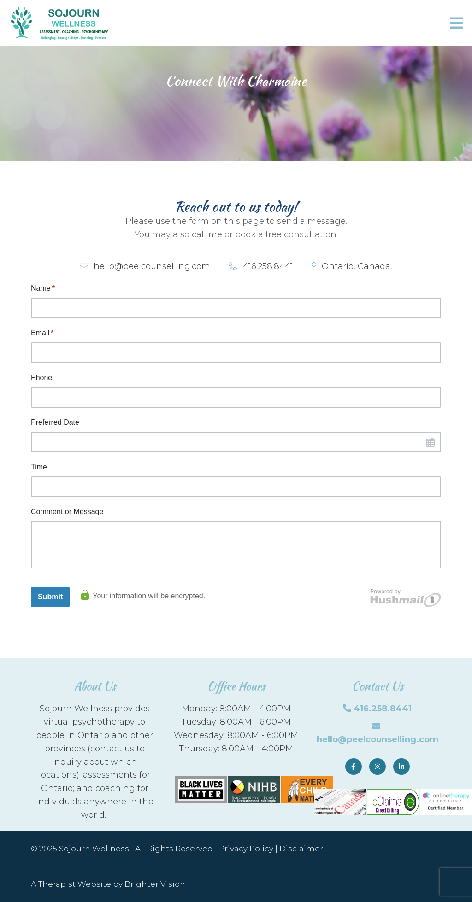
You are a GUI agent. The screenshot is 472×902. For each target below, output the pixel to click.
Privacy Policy (246, 848)
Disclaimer (301, 848)
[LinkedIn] (401, 766)
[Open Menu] (456, 23)
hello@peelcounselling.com (377, 739)
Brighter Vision (154, 884)
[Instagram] (377, 766)
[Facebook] (353, 766)
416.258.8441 (383, 708)
